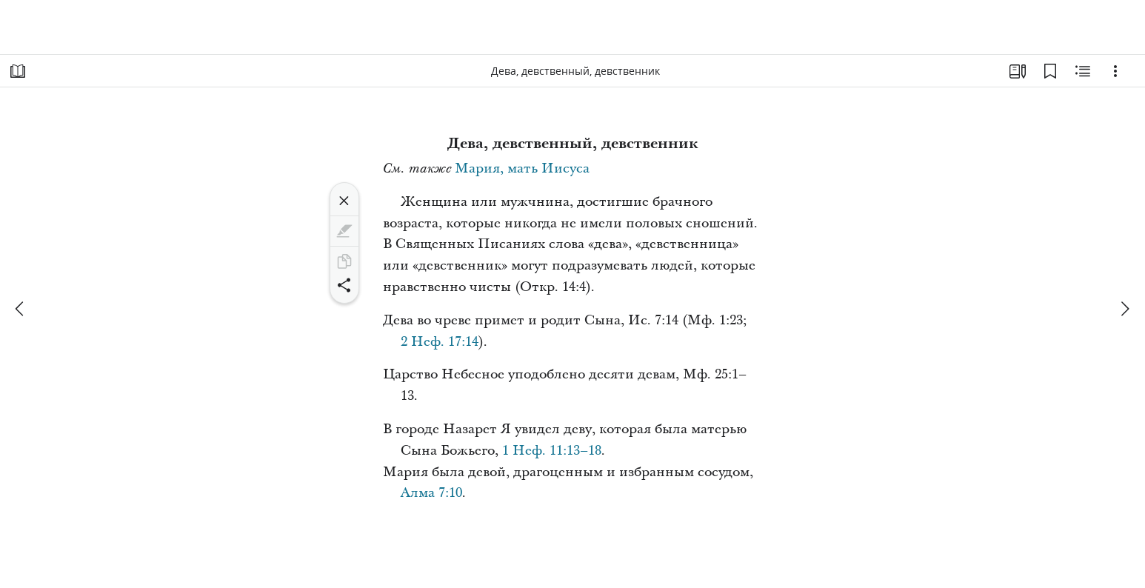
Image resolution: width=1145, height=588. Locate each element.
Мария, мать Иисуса (522, 168)
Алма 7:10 (431, 493)
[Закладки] (1050, 71)
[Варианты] (1115, 71)
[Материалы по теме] (1083, 71)
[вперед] (1124, 309)
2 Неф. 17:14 (439, 342)
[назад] (21, 309)
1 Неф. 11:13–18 (551, 450)
